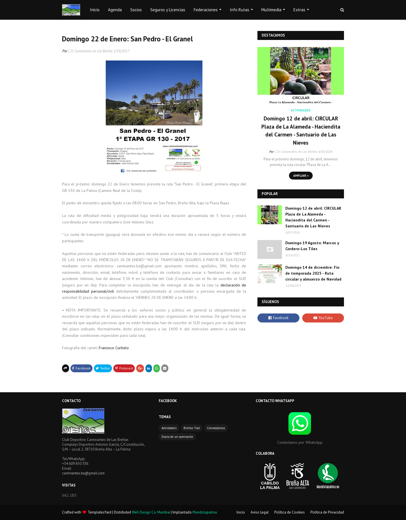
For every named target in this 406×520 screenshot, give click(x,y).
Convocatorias (216, 428)
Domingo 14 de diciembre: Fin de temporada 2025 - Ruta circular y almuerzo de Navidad (313, 273)
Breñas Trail (192, 428)
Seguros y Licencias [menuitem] (167, 9)
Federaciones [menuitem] (206, 9)
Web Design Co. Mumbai (151, 512)
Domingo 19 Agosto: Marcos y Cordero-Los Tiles (312, 245)
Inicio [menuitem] (95, 9)
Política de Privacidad (327, 512)
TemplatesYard (99, 512)
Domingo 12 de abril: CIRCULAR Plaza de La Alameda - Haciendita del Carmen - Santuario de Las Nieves (300, 130)
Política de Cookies (289, 512)
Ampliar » (300, 176)
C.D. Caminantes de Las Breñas (90, 51)
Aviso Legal (260, 512)
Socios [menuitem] (136, 9)
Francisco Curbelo (114, 347)
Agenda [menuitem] (115, 9)
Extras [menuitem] (299, 9)
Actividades (169, 428)
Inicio (241, 512)
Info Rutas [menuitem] (239, 9)
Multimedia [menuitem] (271, 9)
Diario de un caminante (177, 437)
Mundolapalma (205, 512)
